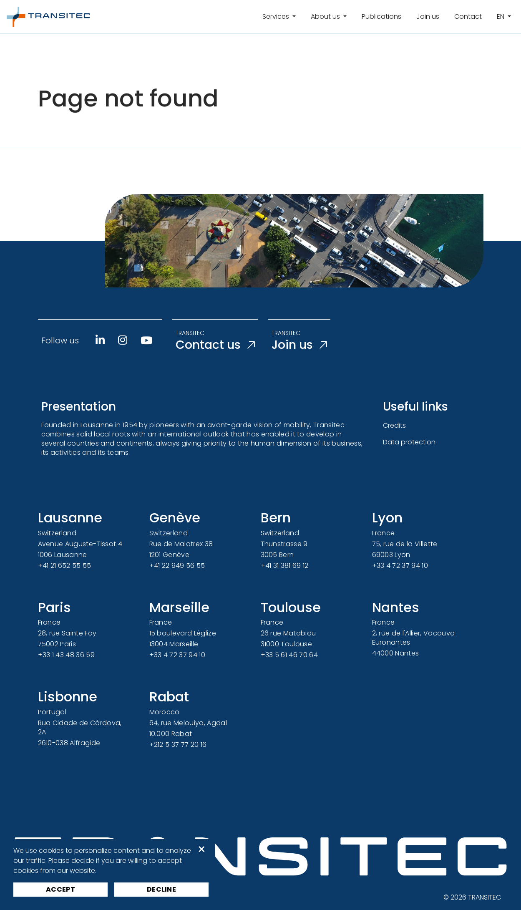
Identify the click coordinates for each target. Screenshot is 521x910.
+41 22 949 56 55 (177, 565)
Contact (468, 16)
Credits (394, 425)
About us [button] (326, 16)
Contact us (215, 345)
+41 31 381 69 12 (285, 565)
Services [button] (276, 16)
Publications (381, 16)
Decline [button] (161, 889)
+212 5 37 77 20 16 (178, 744)
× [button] (201, 849)
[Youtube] (146, 340)
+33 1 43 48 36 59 (66, 655)
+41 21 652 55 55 (64, 565)
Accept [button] (60, 889)
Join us (427, 16)
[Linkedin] (100, 340)
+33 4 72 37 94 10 (400, 565)
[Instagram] (122, 340)
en (501, 16)
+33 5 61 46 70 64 (289, 655)
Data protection (409, 442)
